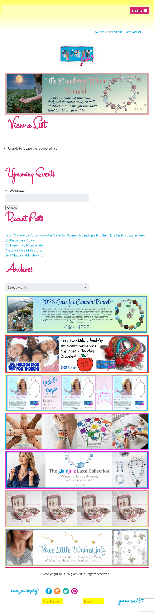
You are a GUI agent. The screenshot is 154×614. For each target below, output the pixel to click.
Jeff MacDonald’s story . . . (24, 255)
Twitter (66, 591)
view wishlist (133, 32)
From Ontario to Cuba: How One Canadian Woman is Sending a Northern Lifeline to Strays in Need (75, 235)
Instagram (57, 591)
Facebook (48, 591)
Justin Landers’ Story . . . (21, 240)
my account (102, 32)
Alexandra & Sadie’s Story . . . (25, 250)
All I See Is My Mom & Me (24, 245)
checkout (116, 32)
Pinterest (74, 591)
